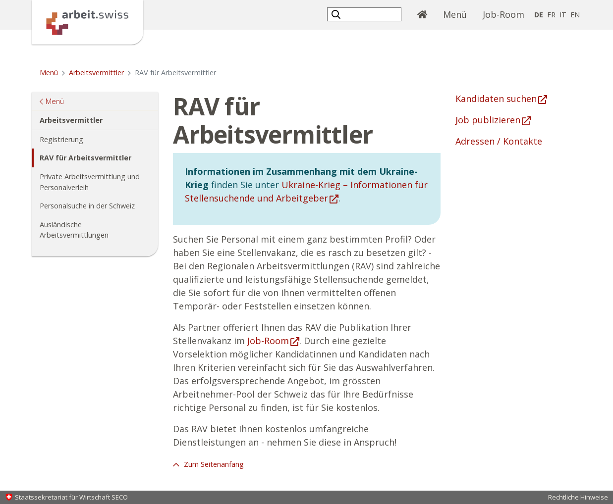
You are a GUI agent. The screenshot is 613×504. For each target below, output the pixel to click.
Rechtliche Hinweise (578, 497)
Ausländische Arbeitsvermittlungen (74, 230)
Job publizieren (487, 120)
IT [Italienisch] (562, 14)
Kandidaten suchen (496, 98)
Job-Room (503, 14)
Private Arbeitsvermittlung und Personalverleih (90, 182)
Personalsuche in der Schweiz (87, 205)
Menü (459, 13)
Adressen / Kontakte (498, 141)
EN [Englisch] (575, 14)
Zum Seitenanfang (213, 464)
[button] (337, 14)
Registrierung (61, 139)
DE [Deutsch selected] (538, 14)
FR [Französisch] (551, 14)
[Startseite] (87, 21)
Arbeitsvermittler (96, 72)
